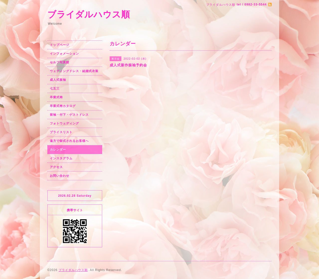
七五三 (55, 88)
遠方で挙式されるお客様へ (69, 141)
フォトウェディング (64, 123)
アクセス (56, 167)
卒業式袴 (56, 97)
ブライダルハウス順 (88, 14)
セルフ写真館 (59, 62)
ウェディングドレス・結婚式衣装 (74, 71)
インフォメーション (64, 53)
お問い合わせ (59, 176)
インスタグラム (61, 158)
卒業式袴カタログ (63, 106)
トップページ (59, 45)
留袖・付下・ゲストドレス (69, 114)
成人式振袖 (58, 80)
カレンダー (58, 149)
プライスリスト (61, 132)
